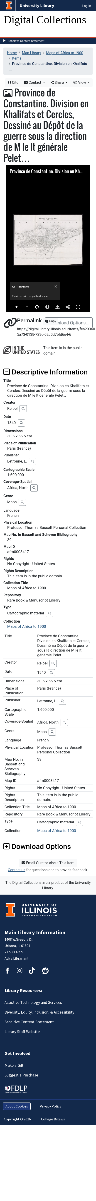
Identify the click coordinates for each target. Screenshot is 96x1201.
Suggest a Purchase (21, 1075)
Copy (50, 321)
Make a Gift (14, 1065)
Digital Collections (45, 20)
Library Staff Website (22, 1032)
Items (16, 58)
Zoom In (16, 307)
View (80, 82)
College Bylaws (53, 1119)
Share (58, 82)
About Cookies (16, 1106)
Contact (33, 82)
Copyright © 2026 (17, 1119)
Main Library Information (35, 933)
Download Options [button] (37, 846)
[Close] (56, 286)
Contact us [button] (16, 870)
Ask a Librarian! (16, 958)
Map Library (31, 53)
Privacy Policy (50, 1106)
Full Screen (78, 306)
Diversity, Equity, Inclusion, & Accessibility (39, 1012)
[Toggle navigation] (10, 32)
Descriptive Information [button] (45, 372)
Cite (13, 82)
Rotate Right (37, 307)
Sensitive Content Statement (26, 41)
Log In (86, 6)
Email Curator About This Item (48, 863)
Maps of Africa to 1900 (64, 53)
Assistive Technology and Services (33, 1002)
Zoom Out (27, 307)
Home (12, 53)
